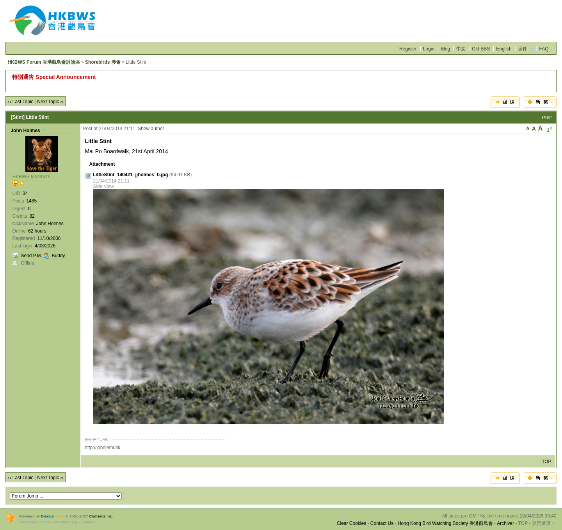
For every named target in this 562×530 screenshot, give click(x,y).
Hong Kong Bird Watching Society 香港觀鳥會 (445, 523)
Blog (445, 49)
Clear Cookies (351, 523)
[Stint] (18, 117)
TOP (546, 461)
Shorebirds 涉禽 (103, 62)
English (503, 49)
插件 (522, 49)
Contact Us (381, 523)
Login (428, 49)
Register (408, 49)
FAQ (544, 49)
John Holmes (25, 130)
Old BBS (481, 49)
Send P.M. (31, 255)
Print (547, 117)
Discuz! (48, 516)
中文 (461, 49)
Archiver (505, 523)
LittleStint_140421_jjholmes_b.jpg (130, 174)
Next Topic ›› (50, 101)
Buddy (58, 255)
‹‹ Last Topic (20, 101)
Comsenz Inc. (101, 516)
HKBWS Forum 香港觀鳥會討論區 (43, 62)
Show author (151, 128)
